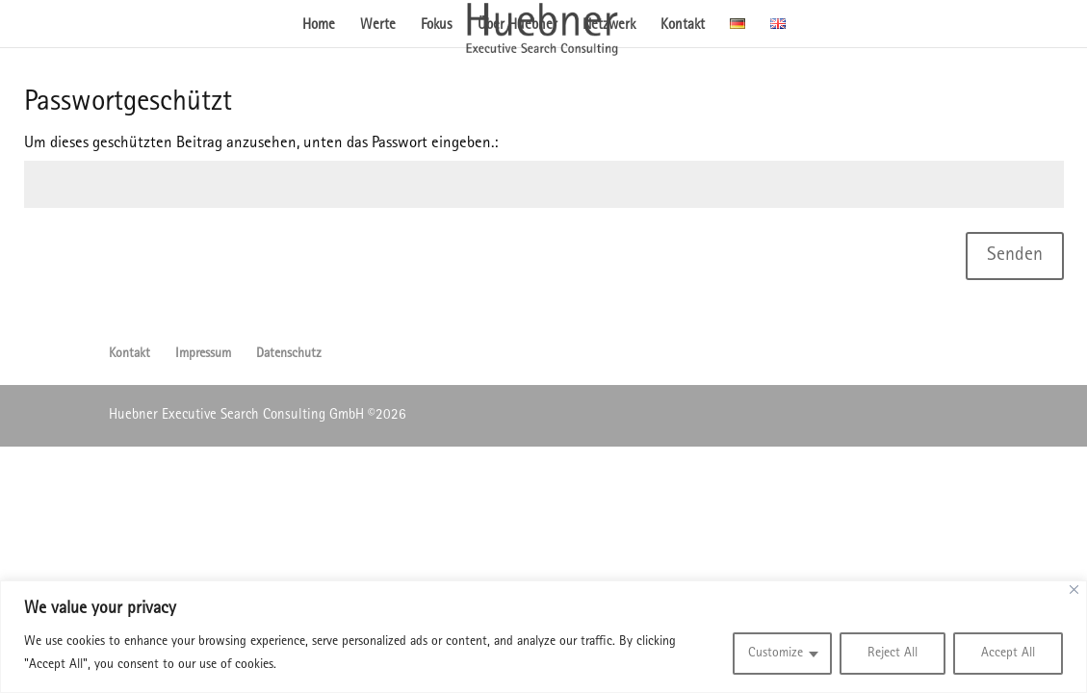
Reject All (892, 653)
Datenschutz (289, 354)
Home (318, 26)
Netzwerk (608, 26)
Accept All (1008, 653)
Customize (775, 653)
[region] (543, 636)
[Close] (1074, 589)
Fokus (437, 26)
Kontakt (682, 26)
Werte (378, 26)
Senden (1015, 256)
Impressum (203, 354)
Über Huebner (517, 26)
